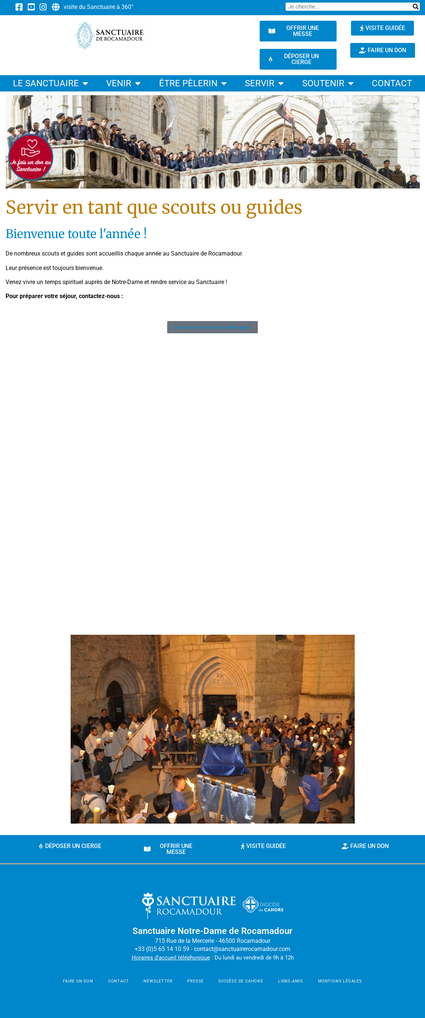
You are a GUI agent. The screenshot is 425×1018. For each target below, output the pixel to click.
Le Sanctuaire (50, 83)
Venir (123, 83)
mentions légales (340, 981)
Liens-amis (290, 981)
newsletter (158, 981)
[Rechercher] (416, 7)
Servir (264, 83)
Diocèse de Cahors (241, 981)
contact (392, 83)
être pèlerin (193, 83)
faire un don (78, 981)
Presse (195, 981)
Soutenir (328, 83)
